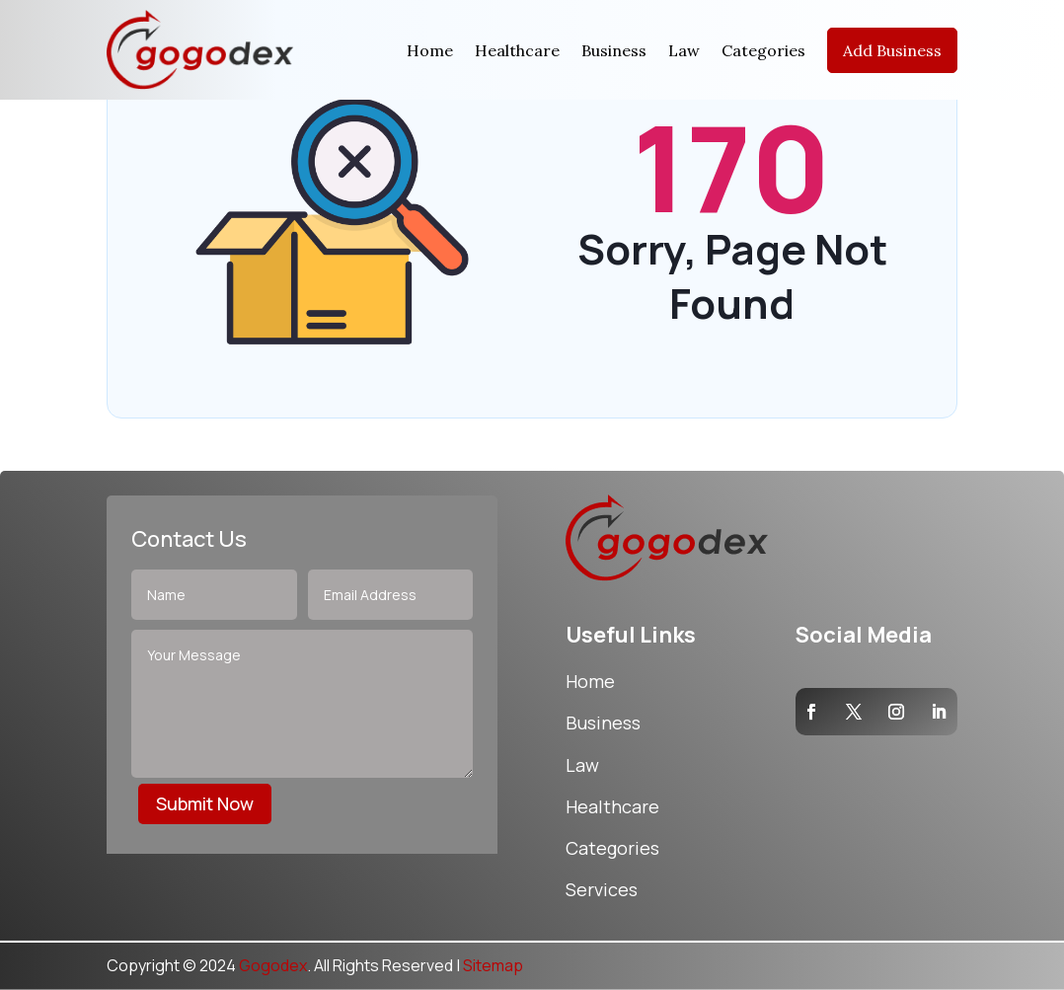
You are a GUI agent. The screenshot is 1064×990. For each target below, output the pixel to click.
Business (613, 50)
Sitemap (493, 965)
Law (684, 50)
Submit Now (205, 803)
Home (430, 50)
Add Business (892, 50)
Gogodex (273, 965)
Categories (763, 50)
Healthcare (517, 50)
